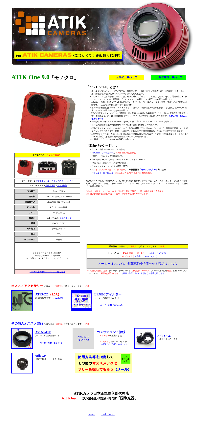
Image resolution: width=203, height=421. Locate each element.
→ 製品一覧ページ (126, 77)
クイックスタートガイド (62, 181)
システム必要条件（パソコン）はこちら (47, 272)
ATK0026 (41, 294)
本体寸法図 (50, 185)
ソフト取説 (62, 185)
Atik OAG (164, 335)
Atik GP (40, 355)
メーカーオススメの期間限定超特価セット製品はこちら (137, 263)
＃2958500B (43, 332)
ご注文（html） (108, 414)
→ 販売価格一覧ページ (168, 77)
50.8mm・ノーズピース (103, 153)
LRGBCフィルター (108, 294)
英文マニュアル (42, 181)
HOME (91, 414)
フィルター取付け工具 (103, 173)
